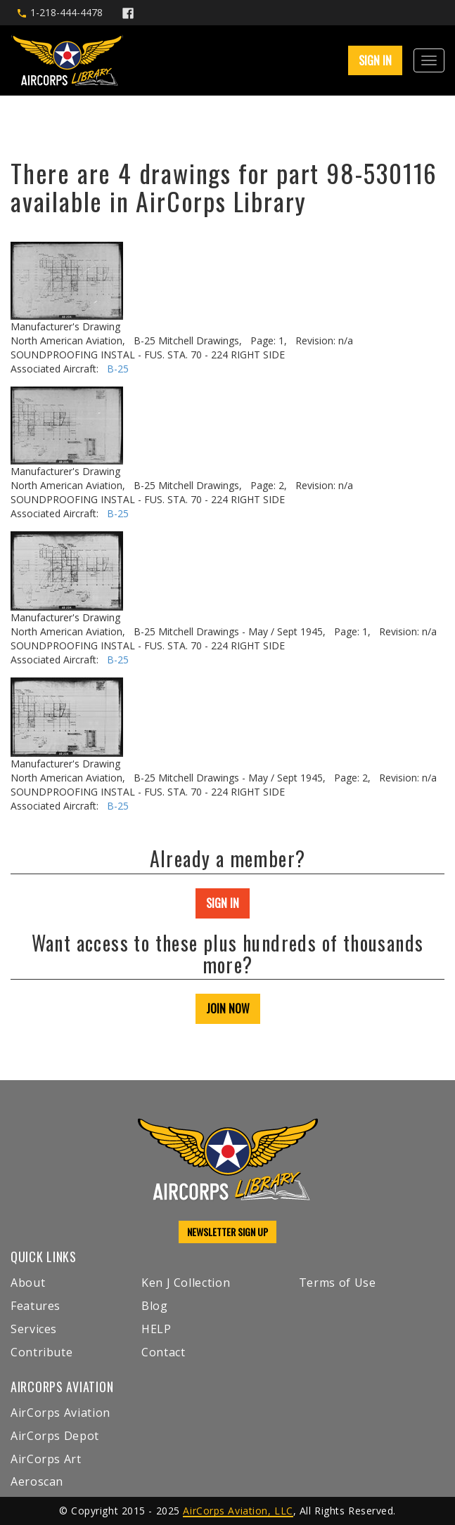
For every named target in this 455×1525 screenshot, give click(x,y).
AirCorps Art (46, 1459)
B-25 (118, 368)
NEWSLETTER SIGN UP (227, 1231)
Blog (154, 1305)
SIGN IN (375, 60)
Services (34, 1329)
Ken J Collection (185, 1282)
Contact (163, 1352)
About (28, 1282)
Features (35, 1305)
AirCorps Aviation (60, 1412)
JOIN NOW (228, 1008)
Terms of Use (337, 1282)
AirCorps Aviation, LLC (238, 1510)
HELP (156, 1329)
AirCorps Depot (55, 1435)
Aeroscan (37, 1481)
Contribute (41, 1352)
